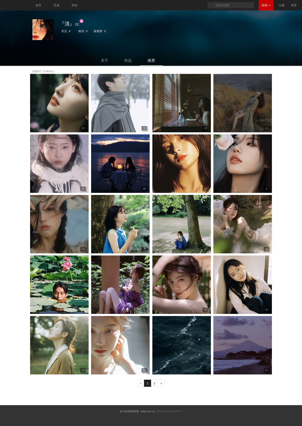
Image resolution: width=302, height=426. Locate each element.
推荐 (151, 60)
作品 (128, 60)
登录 (294, 5)
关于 (104, 60)
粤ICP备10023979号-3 (169, 411)
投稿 (266, 5)
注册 (282, 5)
